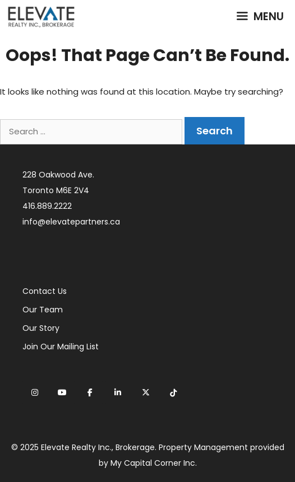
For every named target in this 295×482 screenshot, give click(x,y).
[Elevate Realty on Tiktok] (173, 393)
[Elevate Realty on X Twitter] (145, 392)
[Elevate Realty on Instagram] (34, 392)
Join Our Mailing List (60, 346)
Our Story (40, 328)
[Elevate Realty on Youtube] (62, 392)
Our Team (42, 309)
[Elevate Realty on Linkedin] (117, 392)
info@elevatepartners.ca (71, 221)
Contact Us (44, 291)
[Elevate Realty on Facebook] (90, 392)
